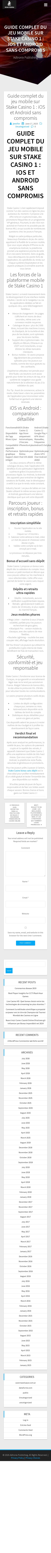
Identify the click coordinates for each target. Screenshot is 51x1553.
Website (25, 913)
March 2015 (25, 1355)
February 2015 (25, 1360)
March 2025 (25, 1137)
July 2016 (26, 1281)
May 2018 (26, 1177)
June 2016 (25, 1286)
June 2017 (25, 1226)
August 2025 (25, 1113)
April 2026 (25, 1073)
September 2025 (25, 1108)
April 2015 (25, 1350)
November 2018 (25, 1152)
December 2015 (25, 1315)
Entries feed (25, 1425)
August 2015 (25, 1335)
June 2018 (25, 1172)
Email (25, 897)
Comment (25, 848)
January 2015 (25, 1365)
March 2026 (25, 1078)
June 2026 (25, 1063)
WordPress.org (25, 1435)
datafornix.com (25, 1388)
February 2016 (25, 1306)
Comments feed (25, 1430)
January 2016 (25, 1311)
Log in (25, 1420)
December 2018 (25, 1147)
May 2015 (26, 1345)
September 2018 (25, 1162)
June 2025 (25, 1123)
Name (25, 881)
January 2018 (25, 1197)
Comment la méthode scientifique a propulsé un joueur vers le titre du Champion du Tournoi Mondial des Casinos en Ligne (25, 1012)
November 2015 (25, 1321)
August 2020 (25, 1142)
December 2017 (25, 1202)
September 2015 (25, 1330)
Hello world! (38, 1041)
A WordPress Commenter (18, 1041)
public (25, 1392)
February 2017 (25, 1246)
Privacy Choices (33, 1457)
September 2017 (25, 1212)
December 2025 (25, 1093)
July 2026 (26, 1058)
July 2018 (26, 1167)
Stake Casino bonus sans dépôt (22, 770)
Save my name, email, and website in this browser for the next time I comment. (25, 934)
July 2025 (26, 1117)
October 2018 (25, 1157)
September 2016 (25, 1271)
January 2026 (25, 1088)
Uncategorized (22, 126)
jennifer (16, 123)
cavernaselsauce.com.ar (25, 1382)
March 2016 (25, 1301)
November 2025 (25, 1098)
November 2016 (25, 1261)
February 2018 (25, 1192)
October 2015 (25, 1325)
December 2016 (25, 1256)
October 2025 (25, 1103)
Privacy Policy (17, 1457)
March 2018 (25, 1187)
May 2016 (26, 1291)
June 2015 (25, 1340)
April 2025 (25, 1132)
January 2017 (25, 1251)
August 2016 (25, 1276)
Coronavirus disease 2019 (25, 988)
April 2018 (25, 1182)
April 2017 (25, 1236)
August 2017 (25, 1216)
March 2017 (25, 1241)
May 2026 (26, 1068)
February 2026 (25, 1083)
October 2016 (25, 1266)
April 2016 (25, 1296)
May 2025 (26, 1127)
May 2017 (26, 1231)
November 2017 (25, 1207)
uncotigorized (25, 1402)
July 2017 (26, 1222)
